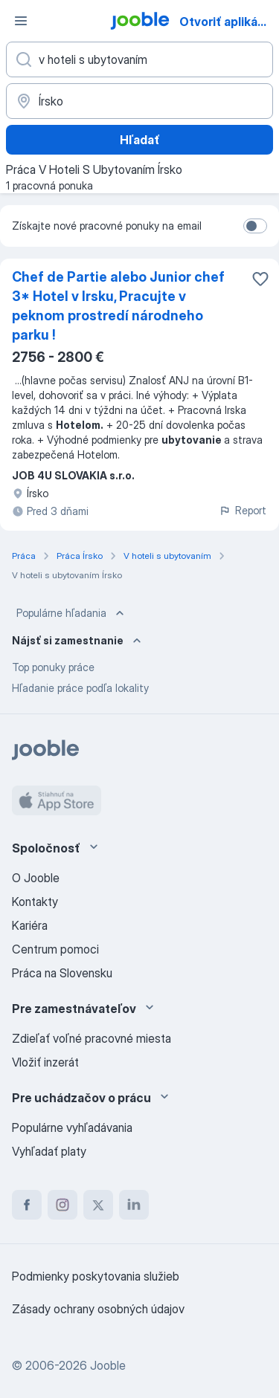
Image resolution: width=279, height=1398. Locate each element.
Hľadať (140, 139)
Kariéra (30, 925)
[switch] (255, 226)
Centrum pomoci (55, 949)
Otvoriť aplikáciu (227, 21)
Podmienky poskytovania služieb (95, 1276)
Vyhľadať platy (49, 1151)
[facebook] (27, 1205)
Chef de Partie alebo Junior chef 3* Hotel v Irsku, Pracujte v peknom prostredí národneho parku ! (118, 306)
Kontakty (35, 901)
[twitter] (98, 1205)
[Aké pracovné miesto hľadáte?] (139, 59)
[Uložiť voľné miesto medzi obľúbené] (260, 278)
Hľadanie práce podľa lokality (80, 688)
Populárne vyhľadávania (72, 1127)
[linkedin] (134, 1205)
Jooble (108, 1365)
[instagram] (62, 1205)
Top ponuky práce (53, 667)
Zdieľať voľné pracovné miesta (91, 1038)
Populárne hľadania (71, 613)
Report (242, 510)
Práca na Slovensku (62, 972)
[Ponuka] (21, 21)
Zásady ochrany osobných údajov (98, 1308)
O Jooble (36, 877)
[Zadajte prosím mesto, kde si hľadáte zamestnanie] (139, 101)
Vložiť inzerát (45, 1062)
